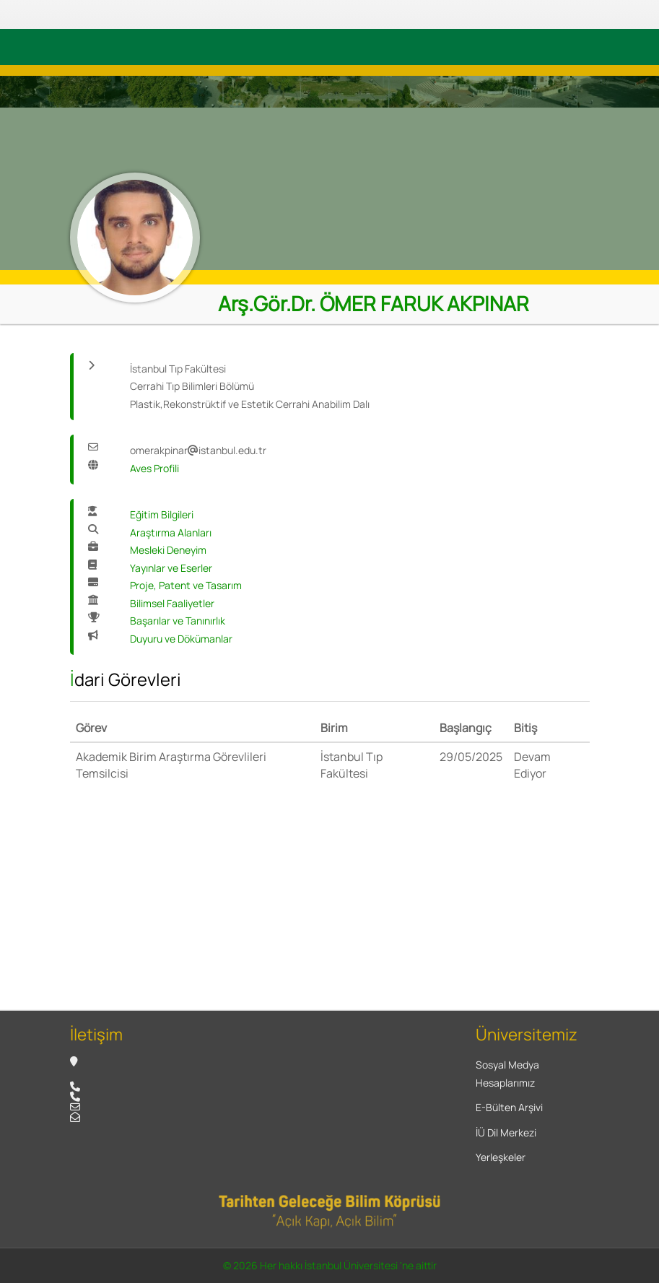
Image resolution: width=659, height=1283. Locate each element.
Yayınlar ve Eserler (171, 568)
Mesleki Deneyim (168, 550)
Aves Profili (154, 468)
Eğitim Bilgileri (161, 514)
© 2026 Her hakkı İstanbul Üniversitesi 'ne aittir (330, 1265)
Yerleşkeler (500, 1157)
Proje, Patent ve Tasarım (186, 585)
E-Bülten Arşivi (509, 1107)
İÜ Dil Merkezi (506, 1132)
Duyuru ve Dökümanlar (181, 638)
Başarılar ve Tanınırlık (177, 620)
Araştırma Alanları (170, 532)
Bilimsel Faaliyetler (172, 603)
